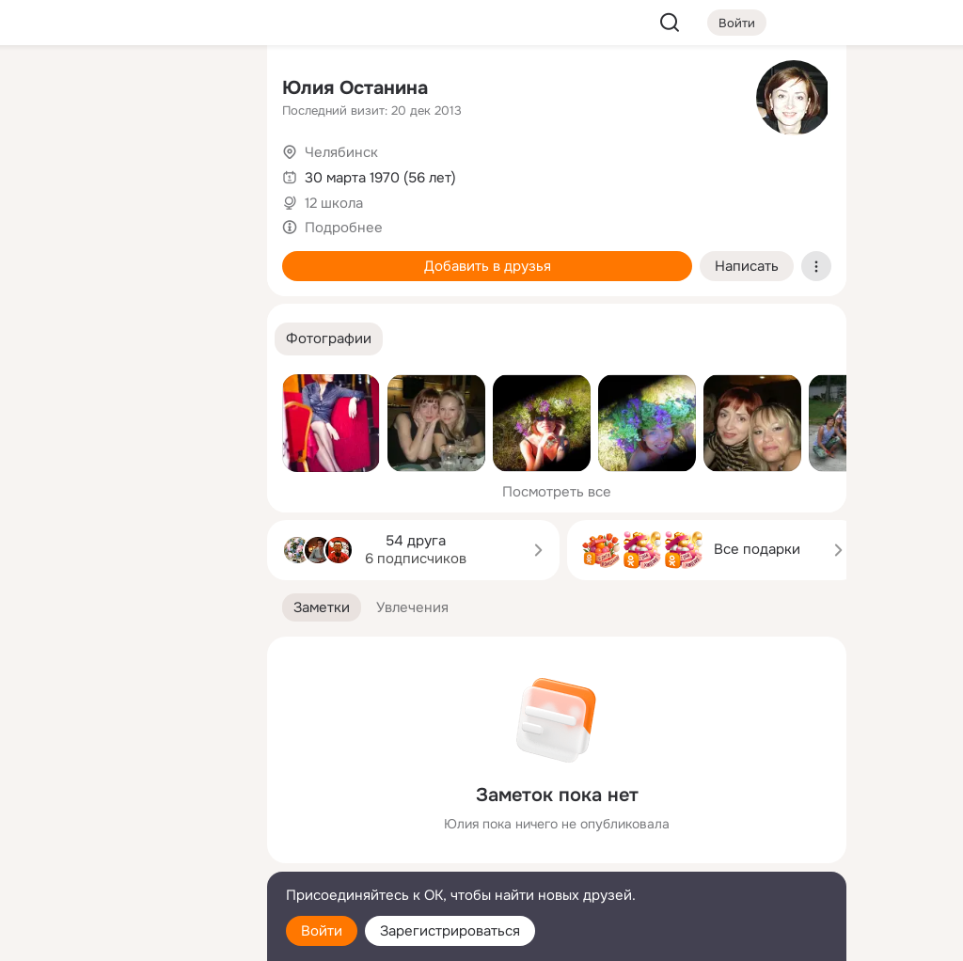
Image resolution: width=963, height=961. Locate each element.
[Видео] (210, 173)
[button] (329, 339)
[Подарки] (45, 255)
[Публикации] (45, 173)
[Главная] (45, 90)
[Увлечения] (128, 90)
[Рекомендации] (128, 338)
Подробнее (344, 227)
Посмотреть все (556, 491)
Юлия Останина (355, 88)
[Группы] (210, 90)
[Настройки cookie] (128, 936)
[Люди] (128, 173)
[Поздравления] (128, 255)
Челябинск (341, 152)
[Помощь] (45, 338)
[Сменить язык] (128, 856)
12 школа (334, 203)
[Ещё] (128, 816)
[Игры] (210, 255)
